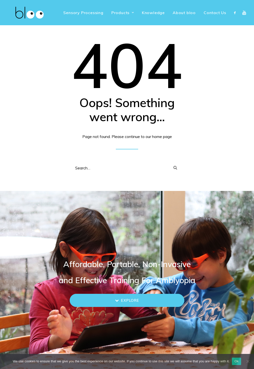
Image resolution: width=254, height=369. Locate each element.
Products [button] (122, 12)
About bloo (184, 12)
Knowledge (153, 12)
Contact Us (215, 12)
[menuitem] (83, 12)
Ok (236, 361)
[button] (236, 12)
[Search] (127, 168)
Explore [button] (127, 300)
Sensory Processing (83, 12)
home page (162, 136)
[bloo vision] (22, 13)
